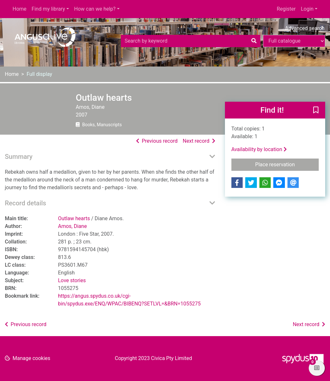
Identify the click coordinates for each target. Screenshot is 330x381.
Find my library (48, 9)
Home (19, 9)
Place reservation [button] (287, 164)
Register (286, 9)
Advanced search (305, 28)
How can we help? (95, 9)
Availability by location (259, 149)
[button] (316, 110)
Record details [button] (25, 203)
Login (307, 9)
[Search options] (294, 41)
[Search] (254, 41)
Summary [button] (19, 156)
